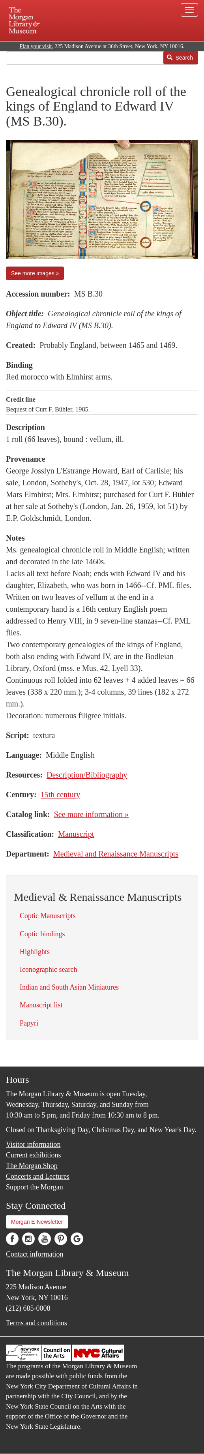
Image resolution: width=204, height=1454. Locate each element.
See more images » (35, 273)
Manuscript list (41, 1005)
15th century (60, 794)
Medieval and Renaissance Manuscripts (115, 853)
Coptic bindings (42, 934)
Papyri (29, 1023)
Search (180, 57)
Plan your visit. (36, 46)
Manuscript (76, 834)
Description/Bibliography (87, 774)
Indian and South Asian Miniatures (69, 987)
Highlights (35, 952)
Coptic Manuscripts (48, 916)
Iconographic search (48, 969)
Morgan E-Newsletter (37, 1222)
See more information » (91, 814)
